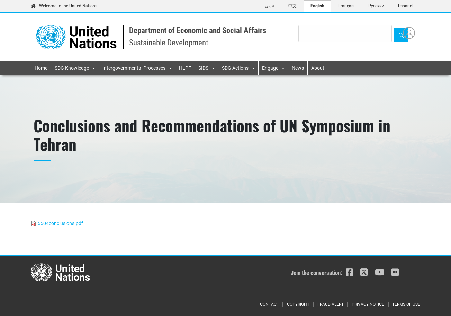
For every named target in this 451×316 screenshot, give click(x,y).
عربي (269, 5)
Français (346, 5)
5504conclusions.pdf (60, 223)
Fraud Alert (330, 304)
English (317, 5)
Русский (376, 5)
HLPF (185, 68)
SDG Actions (235, 68)
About (317, 68)
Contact (269, 304)
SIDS (203, 68)
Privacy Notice (368, 304)
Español (405, 5)
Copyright (298, 304)
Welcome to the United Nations (64, 5)
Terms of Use (406, 304)
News (298, 68)
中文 (292, 5)
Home (41, 68)
